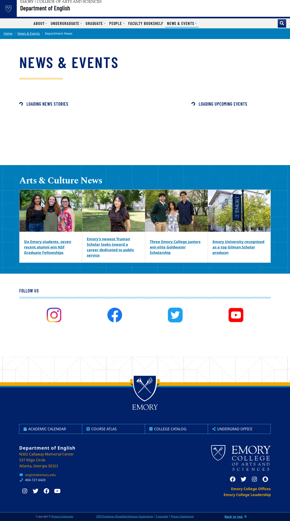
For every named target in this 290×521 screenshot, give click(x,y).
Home (8, 33)
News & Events (28, 33)
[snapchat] (265, 479)
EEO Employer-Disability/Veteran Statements (125, 516)
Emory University (62, 516)
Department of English (57, 11)
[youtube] (236, 315)
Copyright (162, 516)
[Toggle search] (282, 23)
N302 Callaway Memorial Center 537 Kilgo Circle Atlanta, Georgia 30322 (46, 460)
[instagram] (54, 315)
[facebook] (115, 315)
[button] (40, 23)
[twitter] (175, 315)
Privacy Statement (182, 516)
